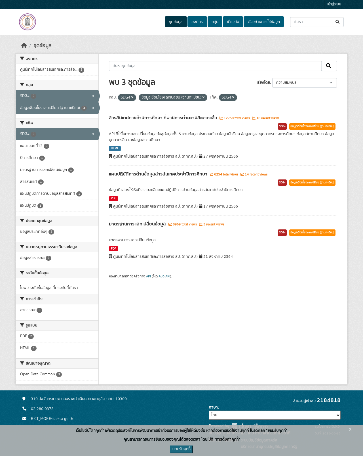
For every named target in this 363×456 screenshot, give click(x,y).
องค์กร (197, 22)
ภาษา (213, 407)
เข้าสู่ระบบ (334, 4)
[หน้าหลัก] (24, 45)
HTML (115, 148)
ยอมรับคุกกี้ (181, 449)
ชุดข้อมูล (176, 22)
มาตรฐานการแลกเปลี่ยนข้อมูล (138, 224)
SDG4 (282, 126)
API (148, 276)
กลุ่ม (215, 22)
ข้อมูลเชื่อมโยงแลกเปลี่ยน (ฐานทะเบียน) (312, 126)
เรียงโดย (263, 82)
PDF (113, 198)
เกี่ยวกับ (233, 22)
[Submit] (338, 22)
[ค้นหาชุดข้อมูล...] (317, 22)
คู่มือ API (164, 276)
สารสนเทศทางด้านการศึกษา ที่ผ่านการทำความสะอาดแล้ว (163, 118)
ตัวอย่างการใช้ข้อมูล (264, 22)
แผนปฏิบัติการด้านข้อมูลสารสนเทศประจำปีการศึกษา (158, 174)
